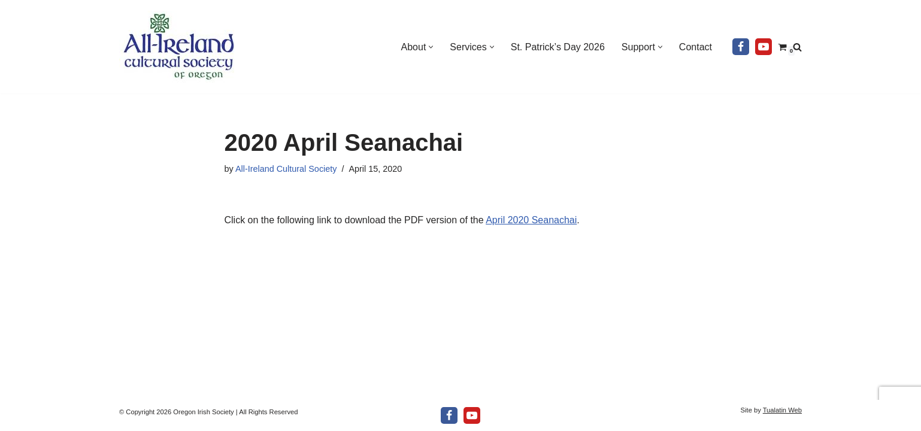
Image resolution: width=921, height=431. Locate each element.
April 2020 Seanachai (531, 220)
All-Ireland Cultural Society (286, 169)
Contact (695, 47)
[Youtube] (763, 46)
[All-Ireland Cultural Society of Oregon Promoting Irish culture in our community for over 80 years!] (179, 47)
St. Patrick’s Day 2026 (558, 47)
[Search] (797, 47)
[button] (431, 47)
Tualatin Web (782, 410)
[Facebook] (740, 46)
